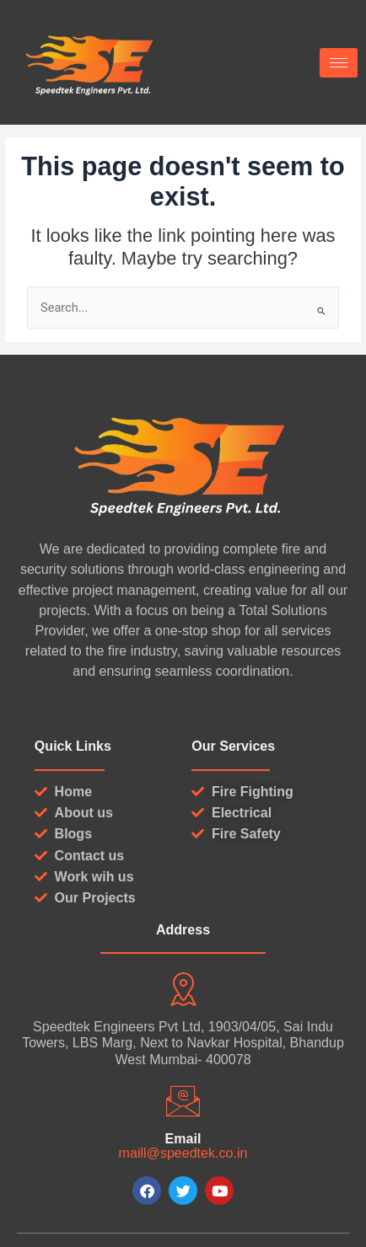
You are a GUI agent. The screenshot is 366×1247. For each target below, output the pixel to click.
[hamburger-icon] (339, 63)
